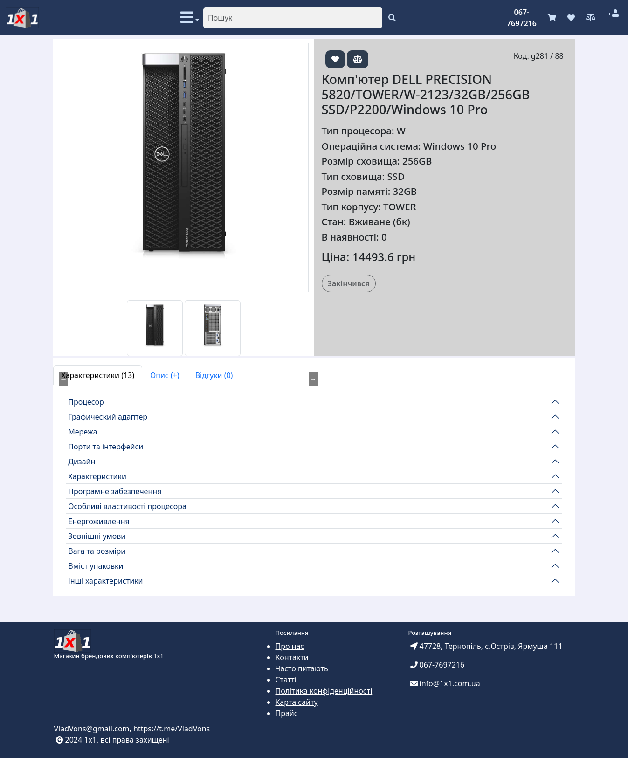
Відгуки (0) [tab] (214, 375)
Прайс (287, 713)
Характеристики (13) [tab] (97, 375)
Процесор (86, 402)
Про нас (290, 646)
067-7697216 (522, 17)
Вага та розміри (96, 551)
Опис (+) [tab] (164, 375)
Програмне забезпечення (114, 491)
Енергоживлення (99, 521)
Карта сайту (297, 702)
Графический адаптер (107, 417)
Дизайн (81, 461)
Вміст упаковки (95, 566)
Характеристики (97, 476)
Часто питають (302, 668)
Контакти (292, 657)
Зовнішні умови (96, 536)
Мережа (82, 432)
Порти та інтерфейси (105, 446)
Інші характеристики (105, 581)
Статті (286, 680)
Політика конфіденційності (324, 691)
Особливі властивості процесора (127, 506)
